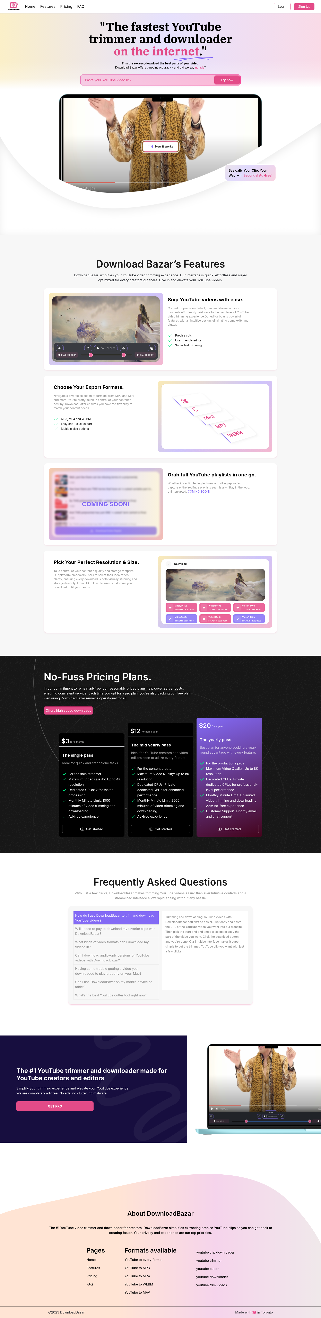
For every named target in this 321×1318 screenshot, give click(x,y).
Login (282, 7)
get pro (55, 1106)
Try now (227, 80)
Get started (91, 829)
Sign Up (304, 7)
